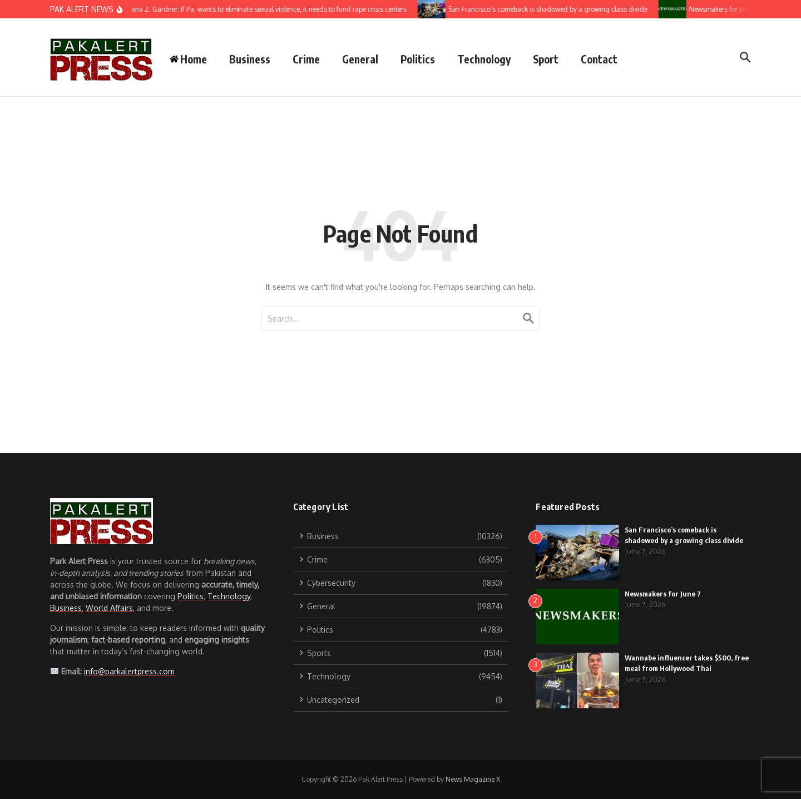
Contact (599, 59)
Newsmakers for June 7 (663, 593)
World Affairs (109, 608)
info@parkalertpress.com (129, 671)
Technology (484, 59)
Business (249, 59)
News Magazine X (473, 779)
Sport (545, 59)
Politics (417, 59)
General (360, 59)
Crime (306, 59)
